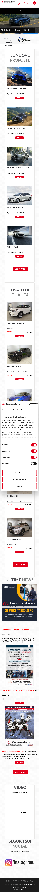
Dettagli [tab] (15, 410)
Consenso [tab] (6, 410)
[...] (23, 642)
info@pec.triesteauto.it (28, 884)
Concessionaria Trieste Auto (19, 851)
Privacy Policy (15, 887)
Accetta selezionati (19, 479)
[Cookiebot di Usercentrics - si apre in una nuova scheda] (29, 404)
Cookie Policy (23, 887)
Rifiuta (19, 486)
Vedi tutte (20, 269)
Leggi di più (19, 703)
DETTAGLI (19, 98)
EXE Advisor (22, 889)
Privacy (19, 885)
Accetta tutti (19, 473)
